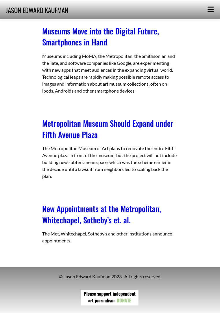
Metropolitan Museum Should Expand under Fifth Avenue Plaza (107, 128)
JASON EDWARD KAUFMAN (37, 10)
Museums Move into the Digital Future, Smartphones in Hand (100, 36)
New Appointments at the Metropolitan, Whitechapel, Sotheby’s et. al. (101, 214)
